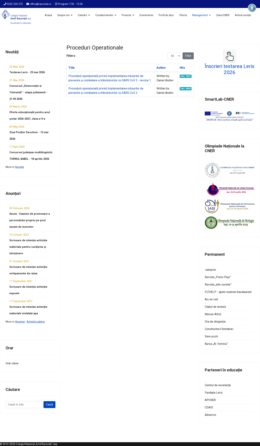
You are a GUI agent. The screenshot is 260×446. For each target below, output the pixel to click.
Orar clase (12, 363)
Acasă (48, 15)
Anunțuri (20, 321)
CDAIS (209, 407)
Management (200, 15)
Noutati (19, 167)
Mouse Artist (213, 314)
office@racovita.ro (40, 4)
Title (71, 67)
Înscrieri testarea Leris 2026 (229, 69)
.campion (210, 269)
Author (161, 67)
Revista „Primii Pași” (218, 277)
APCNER (210, 400)
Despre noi (63, 15)
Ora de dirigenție (215, 321)
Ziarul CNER (222, 15)
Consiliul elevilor (104, 15)
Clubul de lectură (215, 306)
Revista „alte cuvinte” (218, 284)
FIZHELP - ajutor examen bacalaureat (228, 292)
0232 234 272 (15, 4)
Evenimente (146, 15)
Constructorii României (219, 329)
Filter (188, 55)
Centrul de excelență (218, 385)
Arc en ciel (211, 299)
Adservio (210, 415)
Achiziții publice (36, 321)
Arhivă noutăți (243, 15)
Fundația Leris (214, 392)
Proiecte (126, 15)
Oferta (183, 15)
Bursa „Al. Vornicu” (216, 344)
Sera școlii (211, 336)
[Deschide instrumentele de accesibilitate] (252, 8)
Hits (182, 67)
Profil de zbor (166, 15)
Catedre (82, 15)
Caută (49, 404)
